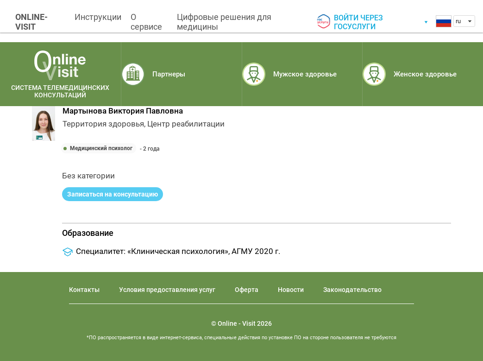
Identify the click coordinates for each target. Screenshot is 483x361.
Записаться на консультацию (112, 194)
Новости (291, 289)
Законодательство (352, 289)
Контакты (84, 289)
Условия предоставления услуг (167, 289)
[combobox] (464, 21)
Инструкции (98, 17)
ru (458, 21)
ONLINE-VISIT (31, 22)
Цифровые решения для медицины (224, 22)
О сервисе (146, 22)
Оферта (246, 289)
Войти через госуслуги (358, 22)
